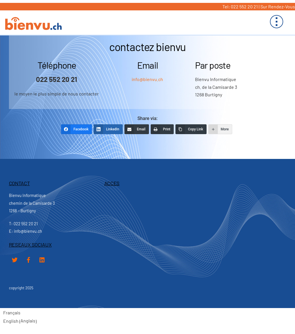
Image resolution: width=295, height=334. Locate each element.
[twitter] (14, 258)
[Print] (162, 129)
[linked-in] (42, 258)
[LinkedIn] (108, 129)
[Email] (136, 129)
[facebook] (28, 258)
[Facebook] (76, 129)
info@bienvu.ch (147, 79)
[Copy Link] (191, 129)
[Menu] (276, 21)
